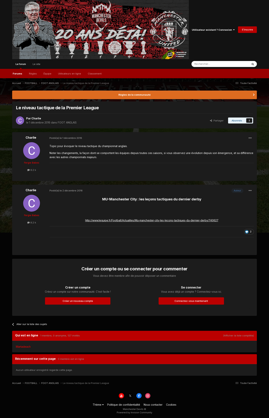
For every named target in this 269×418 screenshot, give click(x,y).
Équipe (47, 73)
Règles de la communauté (134, 94)
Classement (95, 73)
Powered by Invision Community (134, 412)
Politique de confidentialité (123, 404)
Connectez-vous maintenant (191, 300)
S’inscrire (247, 29)
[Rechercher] (211, 64)
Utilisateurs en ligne (69, 73)
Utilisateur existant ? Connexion (213, 29)
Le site (36, 63)
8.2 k (31, 169)
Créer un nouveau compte (78, 300)
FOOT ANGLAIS (67, 122)
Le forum (21, 65)
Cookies (171, 404)
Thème (98, 404)
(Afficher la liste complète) (238, 335)
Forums (17, 73)
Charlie (36, 118)
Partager (217, 120)
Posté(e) (66, 137)
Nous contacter (153, 404)
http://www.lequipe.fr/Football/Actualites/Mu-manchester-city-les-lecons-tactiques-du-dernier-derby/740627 (151, 220)
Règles (33, 73)
